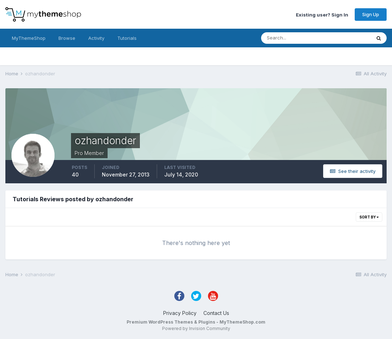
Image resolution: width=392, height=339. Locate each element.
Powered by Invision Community (196, 328)
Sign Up (370, 14)
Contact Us (216, 313)
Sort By (369, 217)
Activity (96, 38)
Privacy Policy (180, 313)
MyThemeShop (29, 38)
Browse (66, 38)
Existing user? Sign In (322, 14)
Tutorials (127, 38)
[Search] (292, 38)
